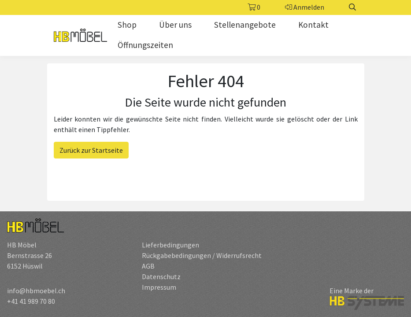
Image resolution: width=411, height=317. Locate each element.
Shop (127, 24)
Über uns (175, 24)
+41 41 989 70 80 (31, 301)
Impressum (159, 287)
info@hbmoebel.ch (36, 290)
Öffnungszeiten (145, 45)
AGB (148, 266)
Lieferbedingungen (170, 244)
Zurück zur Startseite (91, 150)
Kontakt (313, 24)
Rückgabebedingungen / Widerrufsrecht (202, 255)
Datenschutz (161, 276)
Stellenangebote (245, 24)
